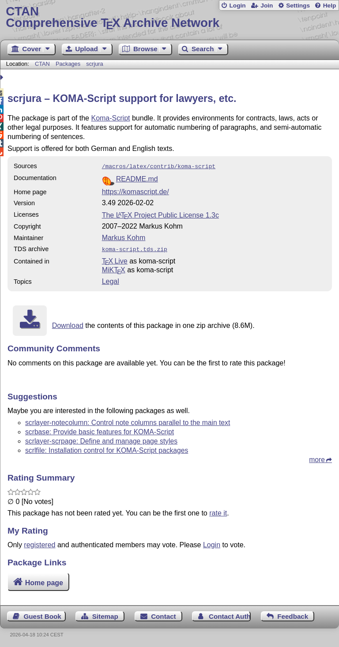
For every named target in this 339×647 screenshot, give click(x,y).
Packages (69, 63)
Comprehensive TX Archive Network (169, 17)
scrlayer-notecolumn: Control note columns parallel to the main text (127, 421)
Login (237, 5)
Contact (163, 614)
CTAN (42, 63)
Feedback (292, 614)
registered (39, 543)
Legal (110, 279)
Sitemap (105, 614)
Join (266, 5)
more (317, 458)
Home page (44, 581)
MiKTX (113, 268)
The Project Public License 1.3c (160, 214)
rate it (218, 511)
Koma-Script (110, 118)
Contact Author (230, 614)
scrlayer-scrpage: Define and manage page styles (101, 439)
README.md (137, 178)
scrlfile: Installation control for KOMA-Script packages (106, 448)
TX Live (115, 259)
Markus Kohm (124, 237)
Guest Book (42, 614)
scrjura (94, 63)
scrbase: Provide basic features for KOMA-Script (99, 430)
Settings (298, 5)
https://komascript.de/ (135, 191)
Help (329, 5)
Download (67, 323)
